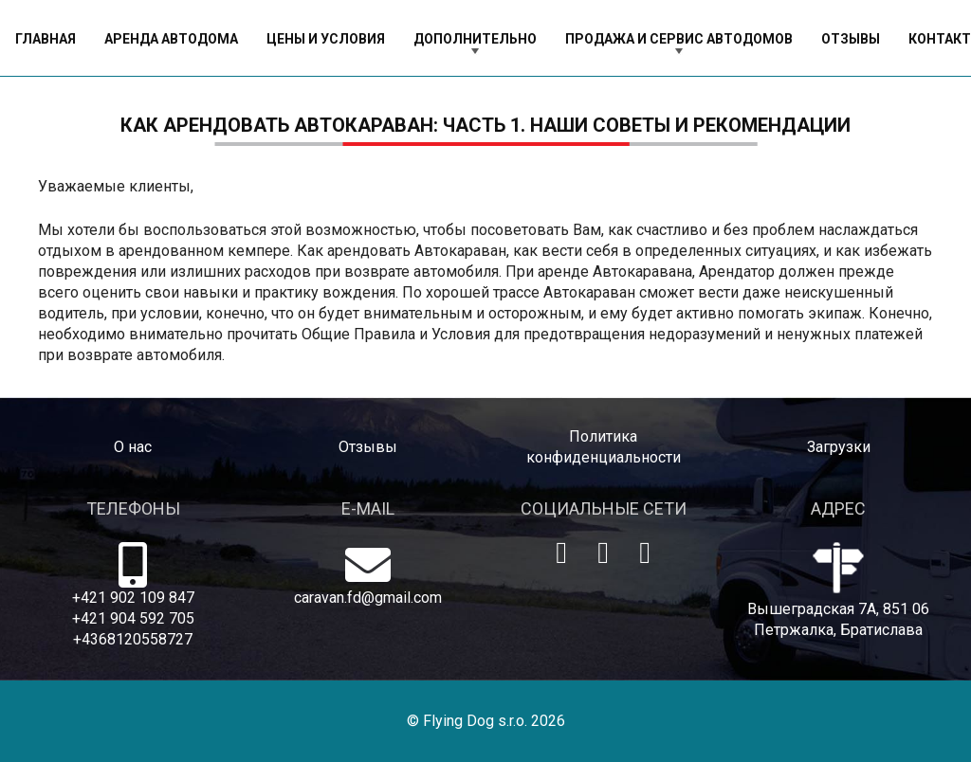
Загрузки (838, 447)
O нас (133, 447)
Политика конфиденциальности (603, 446)
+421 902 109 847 (133, 598)
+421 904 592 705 (133, 618)
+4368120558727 (132, 639)
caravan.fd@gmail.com (368, 598)
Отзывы (368, 447)
